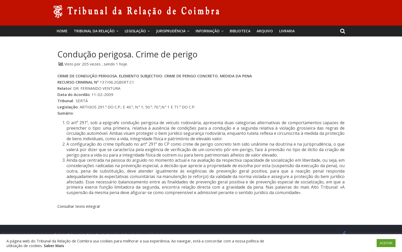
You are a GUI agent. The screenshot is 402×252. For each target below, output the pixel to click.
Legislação (135, 30)
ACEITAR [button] (386, 243)
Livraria (287, 30)
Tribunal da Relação (94, 30)
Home (62, 30)
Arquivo (265, 30)
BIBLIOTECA (240, 30)
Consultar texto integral (78, 206)
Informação (208, 30)
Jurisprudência (170, 30)
